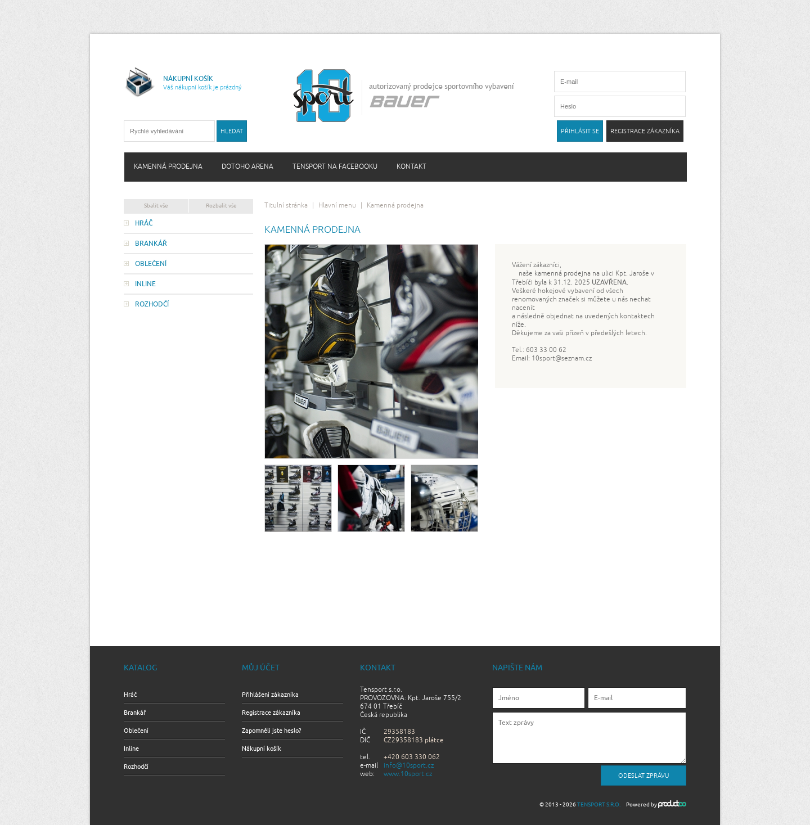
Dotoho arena (247, 167)
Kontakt (411, 167)
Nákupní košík (261, 748)
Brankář (151, 243)
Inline (145, 283)
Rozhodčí (152, 304)
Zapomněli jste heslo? (271, 730)
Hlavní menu (337, 205)
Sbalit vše (156, 205)
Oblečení (150, 263)
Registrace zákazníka (271, 712)
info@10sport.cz (409, 765)
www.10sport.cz (408, 774)
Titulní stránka (286, 205)
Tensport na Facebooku (334, 167)
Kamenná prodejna (168, 167)
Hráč (143, 223)
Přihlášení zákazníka (270, 694)
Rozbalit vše (221, 205)
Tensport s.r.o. (598, 804)
